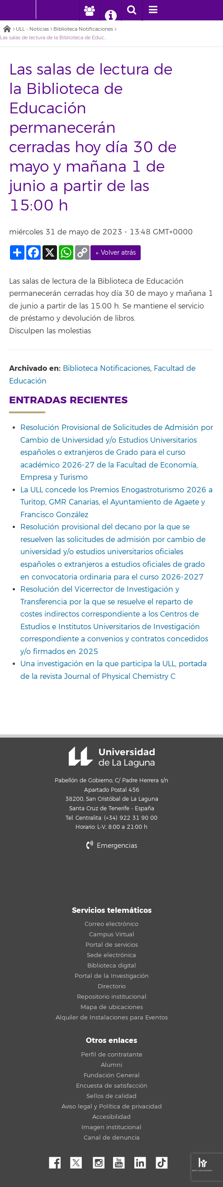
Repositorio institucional (112, 996)
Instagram (100, 1160)
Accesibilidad (111, 1117)
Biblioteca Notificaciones (83, 29)
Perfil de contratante (111, 1054)
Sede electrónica (111, 955)
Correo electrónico (111, 924)
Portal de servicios (111, 945)
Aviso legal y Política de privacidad (112, 1106)
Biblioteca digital (111, 965)
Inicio (7, 29)
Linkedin (143, 1160)
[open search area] (131, 10)
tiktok (164, 1160)
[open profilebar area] (89, 10)
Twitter (79, 1160)
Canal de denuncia (112, 1137)
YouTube (122, 1160)
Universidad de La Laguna (112, 757)
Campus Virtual (111, 934)
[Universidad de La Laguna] (49, 9)
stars (112, 876)
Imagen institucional (111, 1127)
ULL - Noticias (32, 29)
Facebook (58, 1160)
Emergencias (111, 846)
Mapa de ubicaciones (112, 1007)
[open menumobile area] (152, 10)
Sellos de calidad (111, 1096)
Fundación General (112, 1075)
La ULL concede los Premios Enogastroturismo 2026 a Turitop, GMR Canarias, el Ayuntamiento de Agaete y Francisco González (116, 502)
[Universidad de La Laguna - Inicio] (27, 9)
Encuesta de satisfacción (111, 1085)
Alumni (111, 1065)
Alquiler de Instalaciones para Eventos (112, 1017)
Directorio (112, 986)
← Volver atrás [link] (115, 253)
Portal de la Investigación (112, 976)
